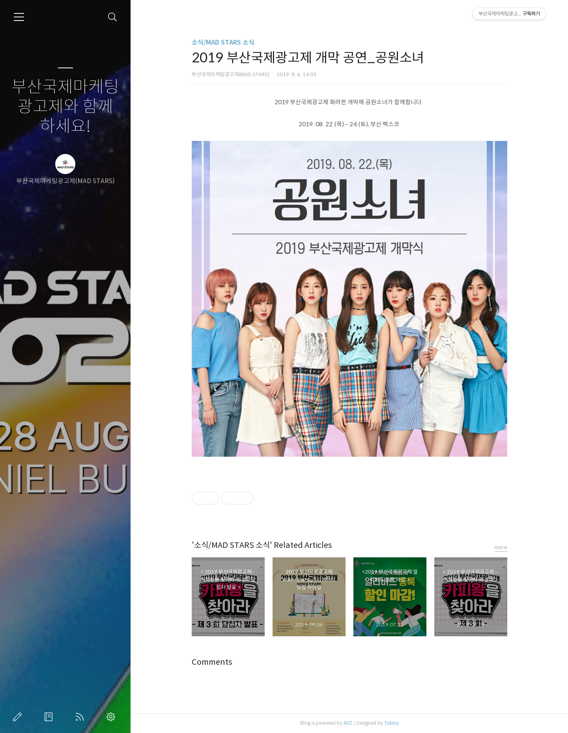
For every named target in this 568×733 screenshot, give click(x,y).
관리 (112, 717)
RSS (81, 717)
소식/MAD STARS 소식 (223, 42)
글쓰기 (18, 717)
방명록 (50, 717)
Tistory (391, 723)
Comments (212, 662)
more (501, 547)
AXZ (348, 723)
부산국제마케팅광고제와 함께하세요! (65, 106)
